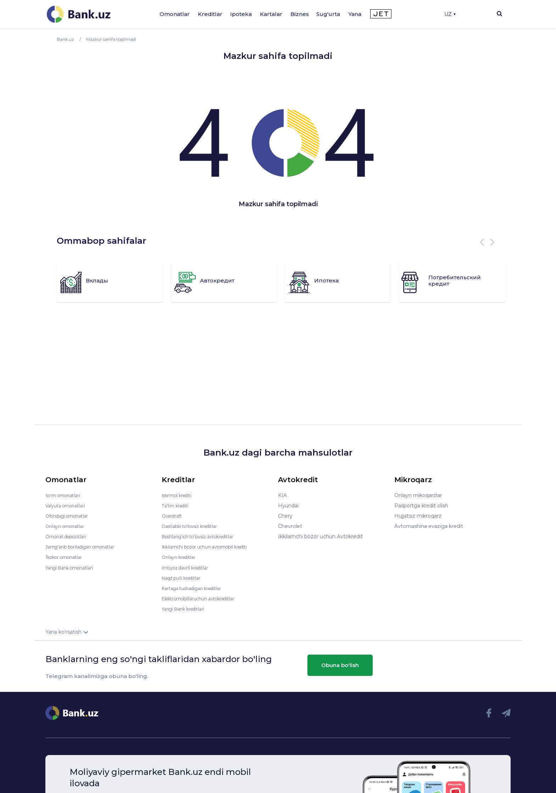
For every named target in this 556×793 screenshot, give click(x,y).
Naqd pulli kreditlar (184, 577)
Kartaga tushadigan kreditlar (197, 588)
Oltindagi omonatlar (70, 516)
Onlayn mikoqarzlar (418, 495)
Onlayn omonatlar (67, 526)
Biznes (299, 14)
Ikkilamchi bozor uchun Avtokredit (320, 536)
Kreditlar (210, 14)
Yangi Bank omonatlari (73, 567)
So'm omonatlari (65, 495)
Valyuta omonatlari (68, 505)
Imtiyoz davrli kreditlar (189, 567)
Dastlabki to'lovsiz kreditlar (194, 526)
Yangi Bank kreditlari (187, 608)
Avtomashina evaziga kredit (428, 526)
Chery (285, 516)
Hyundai (288, 505)
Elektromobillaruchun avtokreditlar (204, 598)
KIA (282, 495)
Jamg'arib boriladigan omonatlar (85, 547)
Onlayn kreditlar (181, 557)
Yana (355, 14)
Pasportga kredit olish (421, 505)
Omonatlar (175, 14)
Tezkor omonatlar (67, 557)
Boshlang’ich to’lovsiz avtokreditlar (204, 536)
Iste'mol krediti (180, 495)
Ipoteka (241, 14)
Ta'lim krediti (177, 505)
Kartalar (271, 14)
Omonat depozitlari (69, 536)
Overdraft (173, 516)
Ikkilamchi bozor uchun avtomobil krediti (212, 547)
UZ (450, 14)
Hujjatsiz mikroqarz (417, 516)
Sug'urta (328, 14)
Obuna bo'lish (340, 665)
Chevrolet (290, 526)
